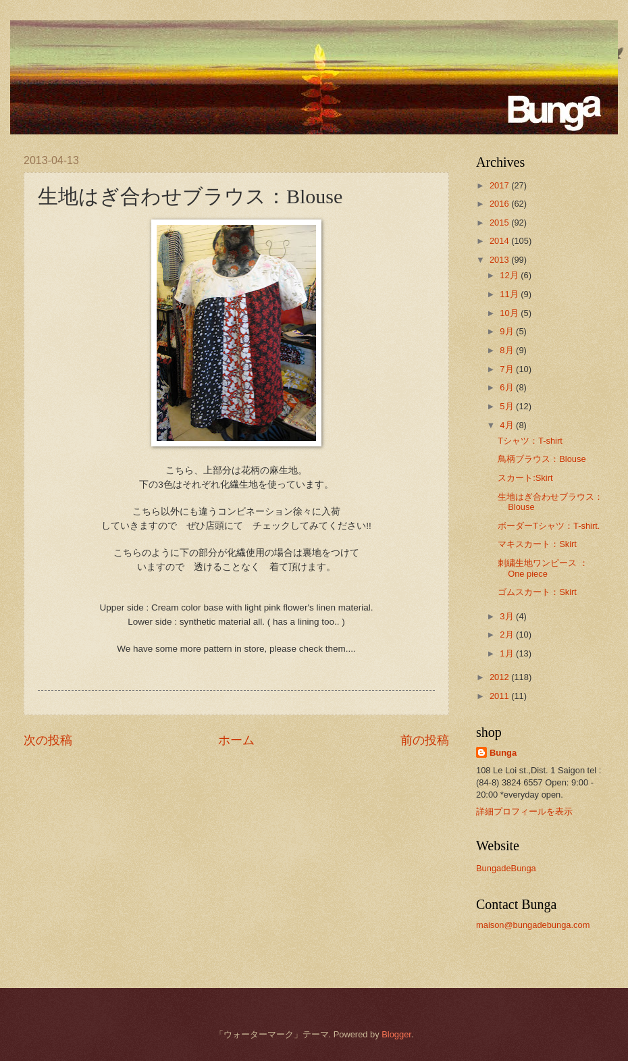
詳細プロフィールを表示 (524, 811)
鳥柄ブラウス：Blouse (541, 459)
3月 (508, 616)
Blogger (396, 1034)
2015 (500, 222)
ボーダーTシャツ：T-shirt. (549, 526)
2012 (500, 677)
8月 (508, 350)
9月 (508, 331)
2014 (500, 241)
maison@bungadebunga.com (533, 925)
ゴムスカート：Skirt (537, 592)
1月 (508, 653)
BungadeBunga (506, 868)
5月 (508, 406)
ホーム (236, 740)
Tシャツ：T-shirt (530, 441)
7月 (508, 369)
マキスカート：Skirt (537, 544)
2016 (500, 204)
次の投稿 (48, 740)
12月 (510, 275)
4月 (508, 425)
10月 (510, 313)
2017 (500, 185)
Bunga (503, 753)
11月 (510, 294)
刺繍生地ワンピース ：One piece (543, 568)
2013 (500, 260)
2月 (508, 634)
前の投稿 (424, 740)
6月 (508, 387)
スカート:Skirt (525, 478)
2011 (500, 696)
